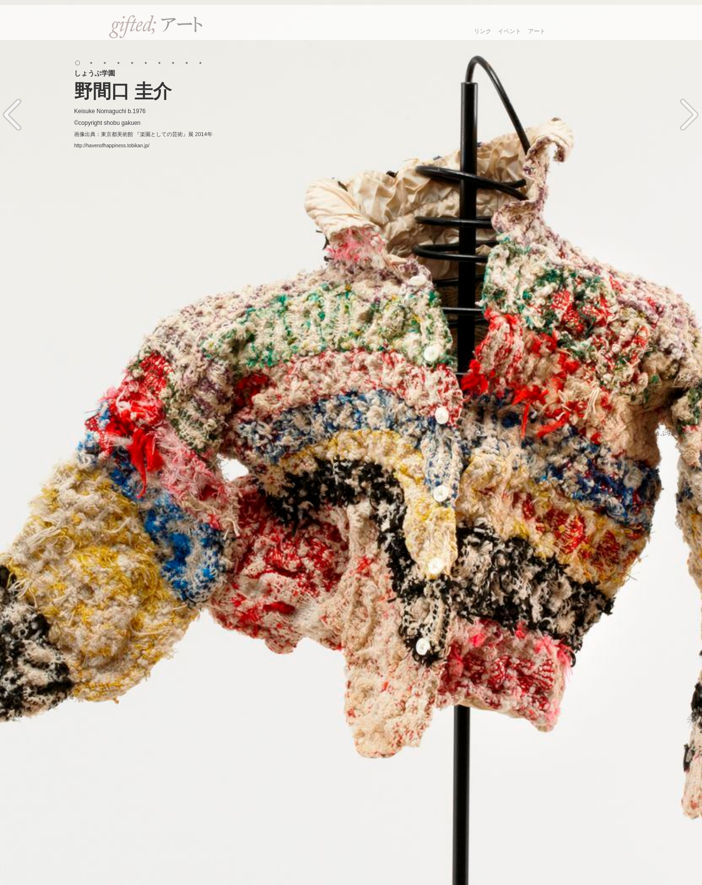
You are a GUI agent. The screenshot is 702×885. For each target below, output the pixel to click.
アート (537, 31)
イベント (509, 31)
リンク (482, 31)
